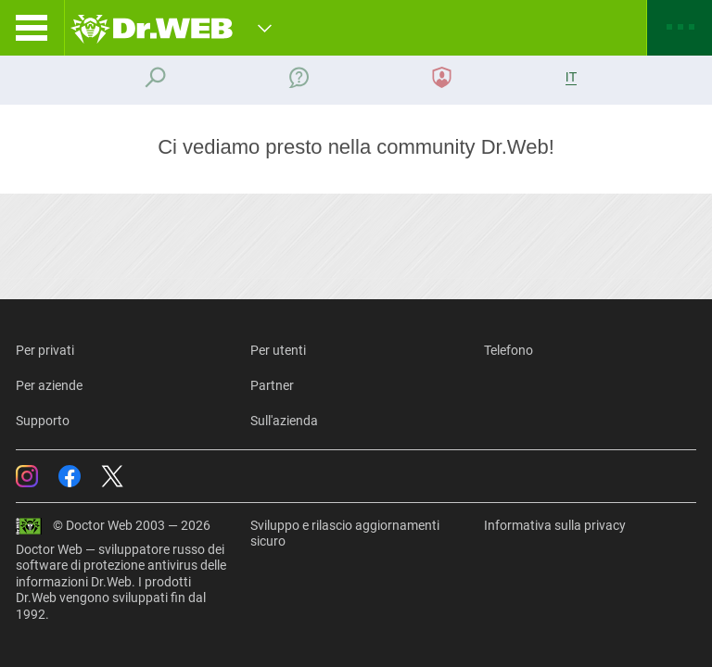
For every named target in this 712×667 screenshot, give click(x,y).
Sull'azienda (284, 420)
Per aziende (49, 385)
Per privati (45, 350)
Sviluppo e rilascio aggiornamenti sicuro (344, 533)
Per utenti (278, 350)
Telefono (508, 350)
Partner (272, 385)
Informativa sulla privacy (555, 525)
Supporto (43, 420)
